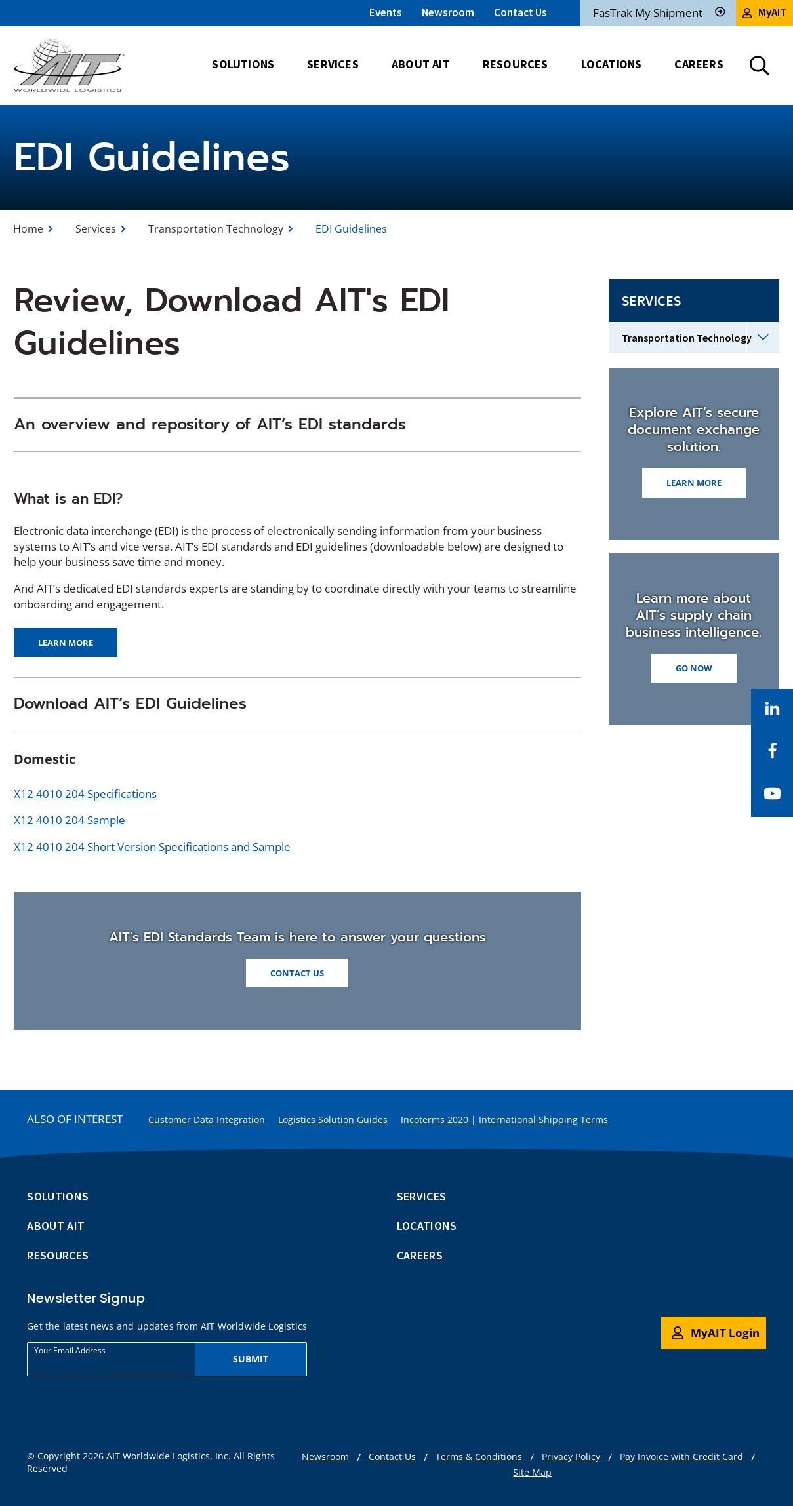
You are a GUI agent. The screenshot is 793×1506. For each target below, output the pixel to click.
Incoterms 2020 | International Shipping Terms (504, 1119)
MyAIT (764, 12)
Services (95, 229)
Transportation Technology (215, 229)
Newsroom (448, 12)
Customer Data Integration (206, 1119)
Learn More (694, 482)
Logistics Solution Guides (333, 1119)
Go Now (694, 668)
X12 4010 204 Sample (69, 819)
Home (28, 229)
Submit (251, 1359)
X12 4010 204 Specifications (85, 793)
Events (385, 12)
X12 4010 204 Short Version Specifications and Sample (152, 846)
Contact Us (520, 12)
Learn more (65, 642)
